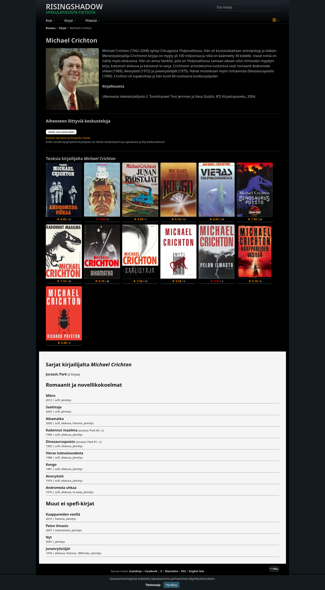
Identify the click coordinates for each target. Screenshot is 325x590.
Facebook (151, 571)
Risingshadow (74, 8)
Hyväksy (171, 585)
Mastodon (171, 571)
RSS (183, 571)
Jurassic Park (56, 374)
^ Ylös (274, 569)
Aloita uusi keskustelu (61, 132)
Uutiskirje (135, 571)
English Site (196, 571)
